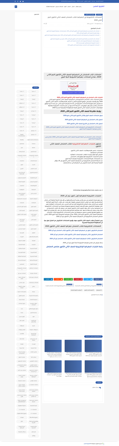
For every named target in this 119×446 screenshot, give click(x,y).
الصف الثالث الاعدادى (33, 215)
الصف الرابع (33, 229)
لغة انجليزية (33, 348)
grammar (22, 143)
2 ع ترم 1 (22, 111)
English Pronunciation (22, 135)
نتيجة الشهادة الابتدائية (22, 427)
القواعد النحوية (22, 240)
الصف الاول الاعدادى (21, 206)
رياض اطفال (78, 6)
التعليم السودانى (33, 181)
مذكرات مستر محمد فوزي (21, 396)
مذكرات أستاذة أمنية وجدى (22, 353)
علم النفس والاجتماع (33, 321)
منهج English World (21, 413)
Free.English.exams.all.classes (33, 140)
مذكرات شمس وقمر (21, 376)
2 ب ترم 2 (34, 103)
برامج (33, 286)
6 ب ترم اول (33, 134)
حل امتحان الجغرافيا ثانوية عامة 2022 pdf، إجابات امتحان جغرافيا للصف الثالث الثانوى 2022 (74, 354)
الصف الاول (33, 206)
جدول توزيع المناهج (33, 308)
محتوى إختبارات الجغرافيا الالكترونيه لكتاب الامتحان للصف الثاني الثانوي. (83, 41)
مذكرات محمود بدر (34, 384)
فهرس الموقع (87, 1)
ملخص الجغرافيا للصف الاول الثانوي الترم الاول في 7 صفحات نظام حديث (54, 375)
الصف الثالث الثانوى (21, 214)
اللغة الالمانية (22, 244)
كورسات (33, 344)
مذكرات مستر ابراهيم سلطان (21, 385)
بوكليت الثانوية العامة (76, 290)
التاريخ (21, 168)
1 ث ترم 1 (34, 95)
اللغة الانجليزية (33, 248)
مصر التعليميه (33, 405)
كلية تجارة (22, 339)
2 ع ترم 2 (33, 115)
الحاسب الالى (34, 193)
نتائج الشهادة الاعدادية (33, 427)
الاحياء (33, 164)
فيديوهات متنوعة (34, 329)
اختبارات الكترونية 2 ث (33, 156)
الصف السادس (21, 229)
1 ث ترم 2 (22, 95)
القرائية (33, 240)
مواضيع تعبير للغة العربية (33, 422)
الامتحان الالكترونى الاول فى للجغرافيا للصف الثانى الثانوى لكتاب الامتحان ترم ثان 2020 (75, 230)
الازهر (22, 164)
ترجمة (33, 291)
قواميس (22, 333)
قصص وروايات (22, 329)
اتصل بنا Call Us (80, 1)
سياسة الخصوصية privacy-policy (68, 1)
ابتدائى (73, 6)
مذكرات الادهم (22, 357)
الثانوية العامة (22, 181)
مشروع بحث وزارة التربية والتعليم (22, 401)
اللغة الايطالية (22, 248)
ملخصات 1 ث (34, 409)
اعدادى (69, 6)
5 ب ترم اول (33, 130)
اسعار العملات (33, 160)
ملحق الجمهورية (22, 405)
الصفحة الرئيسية (99, 1)
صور (34, 316)
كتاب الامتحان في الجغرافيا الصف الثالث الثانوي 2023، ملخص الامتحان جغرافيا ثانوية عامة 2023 (94, 354)
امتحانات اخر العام (34, 268)
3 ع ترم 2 (22, 119)
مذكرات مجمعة (21, 380)
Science (33, 143)
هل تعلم (34, 431)
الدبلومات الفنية (33, 198)
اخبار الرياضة (22, 151)
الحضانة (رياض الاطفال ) (21, 194)
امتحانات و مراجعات (33, 282)
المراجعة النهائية (50, 6)
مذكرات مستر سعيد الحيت (22, 391)
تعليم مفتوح (22, 295)
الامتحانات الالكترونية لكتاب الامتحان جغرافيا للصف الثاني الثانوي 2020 (83, 45)
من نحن (93, 1)
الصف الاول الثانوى (33, 210)
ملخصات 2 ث (22, 409)
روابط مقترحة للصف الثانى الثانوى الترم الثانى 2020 (88, 33)
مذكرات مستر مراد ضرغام (33, 401)
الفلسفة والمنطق (33, 236)
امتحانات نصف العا (33, 277)
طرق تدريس (22, 316)
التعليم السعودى (22, 177)
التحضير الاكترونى (33, 172)
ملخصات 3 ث (34, 413)
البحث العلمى (34, 168)
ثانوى (65, 6)
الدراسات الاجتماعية (21, 198)
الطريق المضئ (98, 6)
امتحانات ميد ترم (22, 273)
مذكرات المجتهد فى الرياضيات (21, 366)
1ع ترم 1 (33, 99)
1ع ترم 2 (22, 99)
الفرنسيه (22, 232)
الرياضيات (33, 202)
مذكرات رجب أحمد (22, 370)
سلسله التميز (33, 312)
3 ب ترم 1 (22, 115)
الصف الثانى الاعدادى (22, 220)
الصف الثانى (33, 219)
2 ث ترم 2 (34, 107)
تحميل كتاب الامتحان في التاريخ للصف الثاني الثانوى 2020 (85, 124)
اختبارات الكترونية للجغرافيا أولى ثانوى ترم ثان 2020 (87, 43)
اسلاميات (22, 160)
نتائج (22, 421)
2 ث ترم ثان (33, 111)
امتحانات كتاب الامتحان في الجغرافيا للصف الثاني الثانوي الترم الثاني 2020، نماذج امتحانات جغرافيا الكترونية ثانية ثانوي (73, 31)
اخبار (22, 147)
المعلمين (22, 264)
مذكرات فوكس (33, 380)
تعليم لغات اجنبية (22, 291)
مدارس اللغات (33, 352)
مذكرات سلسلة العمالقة (33, 376)
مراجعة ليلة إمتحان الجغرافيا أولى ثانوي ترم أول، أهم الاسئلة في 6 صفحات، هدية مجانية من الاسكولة (73, 375)
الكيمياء (33, 244)
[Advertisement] (73, 59)
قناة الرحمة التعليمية (33, 334)
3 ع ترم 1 (33, 122)
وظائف (33, 435)
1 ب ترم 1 (34, 91)
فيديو (33, 325)
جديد (22, 308)
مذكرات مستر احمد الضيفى (33, 391)
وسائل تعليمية (21, 431)
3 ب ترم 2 (34, 119)
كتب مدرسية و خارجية (33, 339)
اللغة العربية (34, 252)
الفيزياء (22, 236)
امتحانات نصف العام (22, 278)
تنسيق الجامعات (33, 299)
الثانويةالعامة (33, 185)
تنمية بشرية (22, 299)
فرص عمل (21, 320)
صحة (22, 312)
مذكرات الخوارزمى (33, 361)
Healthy (22, 140)
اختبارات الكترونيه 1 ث (22, 156)
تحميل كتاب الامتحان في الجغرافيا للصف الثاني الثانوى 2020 (84, 120)
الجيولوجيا (22, 189)
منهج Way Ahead (34, 417)
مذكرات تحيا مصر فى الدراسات (33, 371)
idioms (33, 147)
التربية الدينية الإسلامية (22, 173)
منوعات (22, 417)
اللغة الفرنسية (21, 252)
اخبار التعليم (33, 151)
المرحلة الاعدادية (22, 260)
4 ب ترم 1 (22, 122)
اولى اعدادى (21, 282)
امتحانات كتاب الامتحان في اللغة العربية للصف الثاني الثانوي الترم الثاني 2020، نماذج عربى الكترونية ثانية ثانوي (74, 39)
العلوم (33, 232)
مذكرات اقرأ (33, 357)
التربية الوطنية (33, 177)
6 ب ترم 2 (22, 130)
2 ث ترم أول (21, 107)
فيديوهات (22, 325)
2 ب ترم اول (21, 103)
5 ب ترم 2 (22, 126)
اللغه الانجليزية (33, 256)
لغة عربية (22, 348)
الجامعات (22, 185)
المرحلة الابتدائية (33, 260)
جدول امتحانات (22, 303)
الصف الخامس (22, 225)
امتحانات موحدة (33, 273)
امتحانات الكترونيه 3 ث (21, 269)
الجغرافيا (99, 14)
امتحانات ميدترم (59, 6)
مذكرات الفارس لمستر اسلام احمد (33, 366)
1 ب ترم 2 (22, 91)
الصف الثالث (22, 210)
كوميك (21, 344)
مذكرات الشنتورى (22, 361)
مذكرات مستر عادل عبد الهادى (33, 396)
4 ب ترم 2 (34, 126)
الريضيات (22, 202)
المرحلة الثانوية (33, 264)
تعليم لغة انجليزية (33, 295)
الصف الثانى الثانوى (90, 14)
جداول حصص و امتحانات (33, 304)
